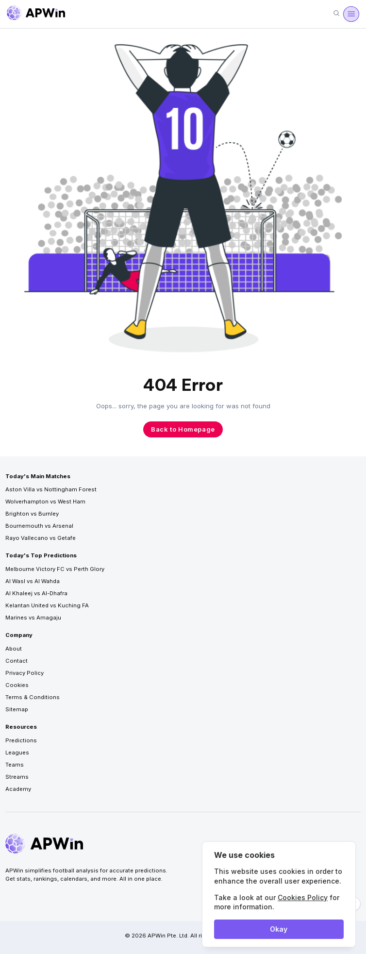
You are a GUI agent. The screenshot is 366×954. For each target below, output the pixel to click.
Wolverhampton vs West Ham (45, 501)
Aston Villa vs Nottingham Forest (51, 489)
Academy (18, 789)
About (13, 648)
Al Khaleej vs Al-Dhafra (36, 593)
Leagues (17, 752)
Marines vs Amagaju (33, 617)
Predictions (21, 740)
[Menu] (351, 14)
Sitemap (16, 709)
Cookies (17, 685)
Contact (16, 660)
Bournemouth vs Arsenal (39, 525)
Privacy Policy (24, 672)
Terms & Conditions (32, 697)
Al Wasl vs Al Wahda (32, 581)
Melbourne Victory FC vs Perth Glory (54, 569)
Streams (17, 776)
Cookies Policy (303, 897)
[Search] (336, 14)
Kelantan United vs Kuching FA (47, 605)
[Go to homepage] (36, 14)
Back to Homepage (183, 429)
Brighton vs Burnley (32, 513)
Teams (14, 764)
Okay (278, 929)
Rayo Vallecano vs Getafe (40, 538)
